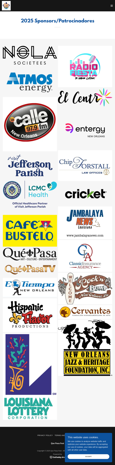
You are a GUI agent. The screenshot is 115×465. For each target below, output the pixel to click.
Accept (88, 456)
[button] (111, 5)
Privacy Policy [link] (45, 435)
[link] (6, 5)
